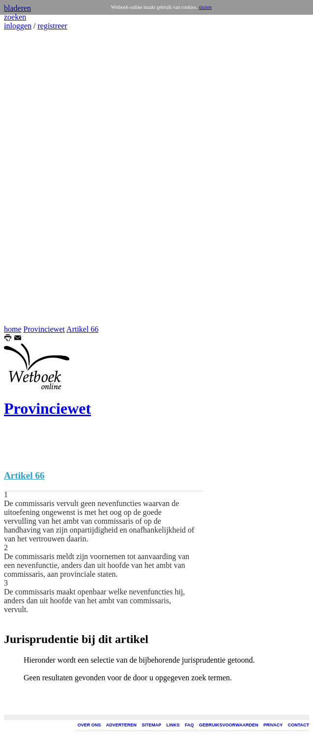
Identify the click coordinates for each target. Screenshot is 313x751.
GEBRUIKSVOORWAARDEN (228, 725)
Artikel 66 (82, 329)
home (13, 329)
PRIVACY (273, 725)
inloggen (17, 26)
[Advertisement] (33, 177)
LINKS (173, 725)
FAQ (189, 725)
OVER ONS (89, 725)
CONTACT (298, 725)
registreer (52, 26)
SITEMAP (151, 725)
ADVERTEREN (121, 725)
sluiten (205, 7)
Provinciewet (44, 329)
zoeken (15, 17)
